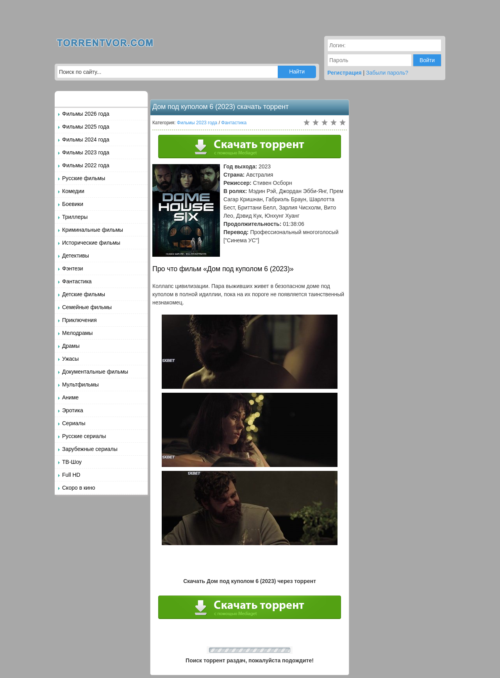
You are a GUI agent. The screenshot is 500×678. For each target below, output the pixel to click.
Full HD (71, 475)
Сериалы (74, 423)
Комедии (73, 191)
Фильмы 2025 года (85, 126)
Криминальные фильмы (92, 230)
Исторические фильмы (91, 243)
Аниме (70, 397)
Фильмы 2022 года (85, 165)
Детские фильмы (83, 294)
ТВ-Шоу (72, 462)
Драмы (71, 346)
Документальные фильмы (95, 372)
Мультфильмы (80, 384)
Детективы (75, 255)
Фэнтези (72, 268)
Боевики (72, 204)
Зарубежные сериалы (90, 449)
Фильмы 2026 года (85, 114)
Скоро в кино (78, 488)
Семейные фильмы (87, 307)
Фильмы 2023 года (85, 152)
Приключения (79, 320)
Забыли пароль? (387, 73)
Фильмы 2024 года (85, 139)
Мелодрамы (77, 333)
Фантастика (77, 281)
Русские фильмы (83, 178)
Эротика (72, 410)
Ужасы (70, 359)
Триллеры (75, 217)
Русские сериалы (84, 436)
